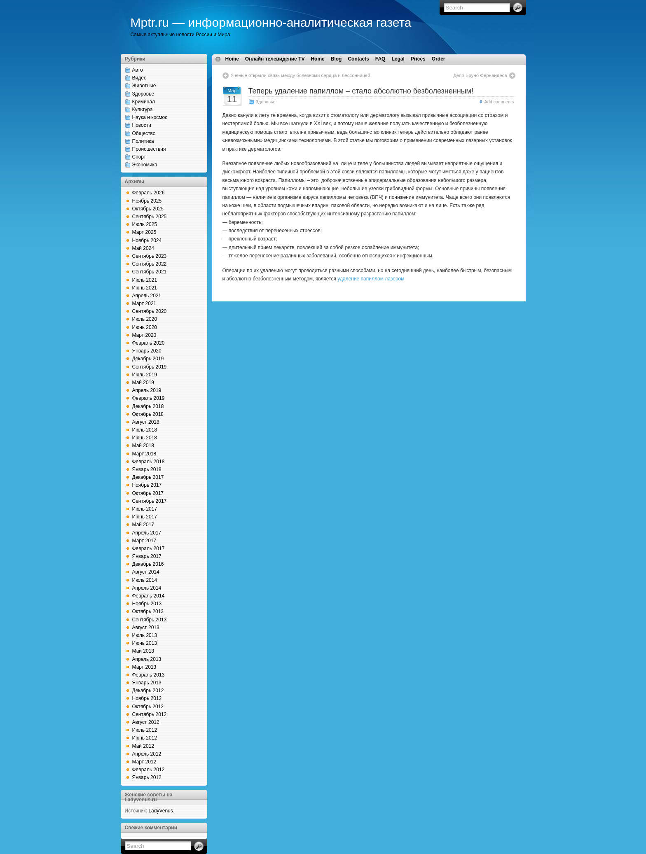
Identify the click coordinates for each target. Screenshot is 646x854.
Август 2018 (145, 422)
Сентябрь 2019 (149, 367)
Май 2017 (143, 524)
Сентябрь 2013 (149, 620)
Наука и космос (150, 117)
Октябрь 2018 (148, 414)
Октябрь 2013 (148, 611)
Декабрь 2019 (148, 359)
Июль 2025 (144, 224)
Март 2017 (144, 541)
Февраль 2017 (148, 548)
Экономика (144, 165)
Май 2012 (143, 746)
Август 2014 (145, 572)
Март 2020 (144, 335)
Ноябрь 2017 (147, 485)
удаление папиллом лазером (370, 279)
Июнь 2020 (144, 327)
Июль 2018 (144, 430)
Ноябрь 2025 (147, 201)
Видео (139, 78)
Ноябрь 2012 (147, 698)
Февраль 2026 (148, 193)
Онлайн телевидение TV (275, 59)
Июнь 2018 (144, 438)
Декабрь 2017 (148, 477)
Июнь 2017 (144, 517)
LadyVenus (160, 811)
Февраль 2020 (148, 343)
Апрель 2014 (147, 588)
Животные (144, 86)
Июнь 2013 (144, 643)
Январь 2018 (147, 469)
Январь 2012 (147, 777)
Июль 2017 (144, 509)
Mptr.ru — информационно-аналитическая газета (271, 22)
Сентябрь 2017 (149, 501)
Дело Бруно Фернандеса (480, 75)
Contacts (358, 59)
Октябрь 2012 (148, 706)
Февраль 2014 (148, 596)
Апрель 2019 (147, 390)
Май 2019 (143, 382)
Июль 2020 (144, 319)
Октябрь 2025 (148, 209)
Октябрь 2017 (148, 493)
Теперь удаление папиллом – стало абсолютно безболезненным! (360, 91)
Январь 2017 (147, 556)
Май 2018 (143, 445)
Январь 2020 (147, 351)
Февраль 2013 (148, 675)
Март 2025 (144, 232)
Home (232, 59)
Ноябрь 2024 (147, 240)
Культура (142, 109)
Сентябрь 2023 (149, 256)
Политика (143, 141)
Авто (137, 70)
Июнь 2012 (144, 738)
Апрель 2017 (147, 533)
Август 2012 (145, 722)
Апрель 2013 (147, 659)
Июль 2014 (144, 580)
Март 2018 (144, 454)
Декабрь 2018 (148, 406)
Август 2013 (145, 627)
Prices (418, 59)
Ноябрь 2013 (147, 604)
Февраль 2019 (148, 398)
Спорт (139, 157)
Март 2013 (144, 667)
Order (438, 59)
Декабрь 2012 (148, 690)
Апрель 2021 (147, 296)
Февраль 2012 (148, 769)
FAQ (380, 59)
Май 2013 (143, 651)
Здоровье (143, 94)
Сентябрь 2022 (149, 264)
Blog (336, 59)
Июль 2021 (144, 280)
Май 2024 (143, 248)
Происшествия (149, 149)
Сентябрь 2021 (149, 272)
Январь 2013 (147, 683)
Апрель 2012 (147, 754)
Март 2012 (144, 762)
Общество (144, 133)
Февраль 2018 (148, 461)
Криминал (143, 102)
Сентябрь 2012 (149, 714)
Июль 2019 (144, 375)
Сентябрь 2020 (149, 311)
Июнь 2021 (144, 288)
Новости (141, 125)
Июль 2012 (144, 730)
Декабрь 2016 (148, 564)
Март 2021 (144, 303)
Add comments (499, 101)
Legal (397, 59)
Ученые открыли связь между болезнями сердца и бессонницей (300, 75)
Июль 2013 (144, 635)
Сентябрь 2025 (149, 216)
